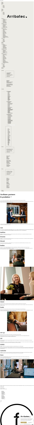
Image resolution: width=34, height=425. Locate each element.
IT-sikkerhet (3, 393)
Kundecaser (8, 185)
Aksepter (24, 422)
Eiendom (8, 156)
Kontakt (3, 64)
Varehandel (4, 37)
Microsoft (9, 129)
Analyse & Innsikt (4, 22)
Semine (8, 130)
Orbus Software (9, 133)
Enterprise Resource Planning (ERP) (8, 229)
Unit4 (8, 128)
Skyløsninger (4, 25)
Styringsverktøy (3, 392)
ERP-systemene (27, 248)
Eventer (3, 65)
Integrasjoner (4, 20)
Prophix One (9, 135)
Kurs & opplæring (9, 86)
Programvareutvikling (10, 107)
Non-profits (4, 60)
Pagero (8, 134)
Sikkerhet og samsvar (5, 51)
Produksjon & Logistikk (5, 36)
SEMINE (2, 344)
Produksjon (8, 164)
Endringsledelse (9, 117)
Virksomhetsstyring (5, 24)
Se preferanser (30, 422)
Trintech (2, 301)
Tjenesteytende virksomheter (5, 62)
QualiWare (2, 232)
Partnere (4, 41)
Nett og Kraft (4, 34)
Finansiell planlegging (5, 27)
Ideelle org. (8, 161)
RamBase (9, 131)
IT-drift (8, 92)
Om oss (2, 38)
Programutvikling (4, 21)
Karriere (2, 3)
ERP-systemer (4, 50)
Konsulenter (9, 106)
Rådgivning (4, 44)
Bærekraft (8, 179)
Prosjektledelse (9, 122)
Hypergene (9, 132)
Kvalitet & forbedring (10, 115)
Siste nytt (8, 181)
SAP (1, 338)
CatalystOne (3, 350)
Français (4, 13)
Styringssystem (9, 121)
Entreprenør (4, 30)
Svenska (4, 7)
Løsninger (3, 23)
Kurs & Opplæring (5, 48)
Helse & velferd (8, 160)
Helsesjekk (9, 105)
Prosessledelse (9, 119)
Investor (2, 67)
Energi (3, 55)
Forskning (4, 31)
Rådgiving (9, 94)
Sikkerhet (8, 81)
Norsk (3, 11)
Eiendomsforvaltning (5, 29)
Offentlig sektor (8, 163)
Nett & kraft (8, 162)
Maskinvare (9, 99)
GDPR (8, 98)
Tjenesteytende (8, 165)
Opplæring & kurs (3, 394)
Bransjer (2, 53)
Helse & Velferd (4, 57)
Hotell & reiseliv (4, 32)
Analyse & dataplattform (10, 84)
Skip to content (1, 0)
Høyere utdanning (4, 58)
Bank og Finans (4, 28)
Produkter (8, 128)
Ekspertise (3, 18)
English (3, 5)
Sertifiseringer (9, 123)
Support (2, 2)
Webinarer (8, 183)
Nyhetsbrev (8, 187)
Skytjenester (4, 46)
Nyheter (3, 39)
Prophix (2, 307)
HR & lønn (9, 104)
